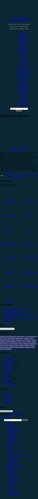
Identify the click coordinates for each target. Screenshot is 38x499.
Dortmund (2, 340)
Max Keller (23, 102)
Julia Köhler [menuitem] (12, 484)
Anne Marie (3, 337)
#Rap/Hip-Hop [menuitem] (13, 459)
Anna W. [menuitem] (11, 475)
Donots (31, 338)
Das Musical (26, 338)
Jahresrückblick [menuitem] (13, 438)
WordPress (11, 415)
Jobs (5, 398)
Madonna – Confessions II (12, 314)
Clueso (21, 338)
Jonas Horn (23, 93)
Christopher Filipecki (23, 87)
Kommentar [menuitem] (12, 439)
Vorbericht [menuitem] (11, 427)
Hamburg (24, 342)
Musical (2, 345)
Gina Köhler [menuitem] (12, 480)
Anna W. (23, 86)
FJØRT (20, 342)
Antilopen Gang (20, 337)
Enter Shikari (19, 340)
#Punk (23, 68)
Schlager (22, 345)
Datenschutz (8, 393)
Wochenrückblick (9, 385)
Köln (10, 344)
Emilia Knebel (23, 89)
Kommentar (23, 48)
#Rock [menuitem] (10, 448)
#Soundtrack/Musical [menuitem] (15, 464)
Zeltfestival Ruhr (7, 349)
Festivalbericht (23, 39)
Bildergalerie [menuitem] (12, 445)
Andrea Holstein (23, 84)
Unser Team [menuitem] (12, 470)
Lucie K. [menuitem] (11, 486)
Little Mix (26, 344)
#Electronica (23, 73)
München (6, 345)
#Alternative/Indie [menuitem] (14, 452)
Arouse (20, 415)
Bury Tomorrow (12, 338)
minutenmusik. (19, 19)
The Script (26, 345)
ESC (23, 340)
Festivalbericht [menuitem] (13, 431)
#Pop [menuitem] (9, 450)
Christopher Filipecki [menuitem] (15, 477)
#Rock (23, 57)
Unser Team (23, 80)
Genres (21, 55)
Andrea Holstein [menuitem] (13, 473)
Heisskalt (29, 342)
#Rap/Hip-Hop (23, 70)
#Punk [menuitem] (10, 457)
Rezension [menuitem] (11, 425)
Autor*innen (21, 78)
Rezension (23, 34)
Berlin (26, 337)
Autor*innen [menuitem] (8, 468)
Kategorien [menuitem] (7, 423)
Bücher (6, 358)
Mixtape (6, 374)
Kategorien (20, 32)
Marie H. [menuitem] (11, 487)
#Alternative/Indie (23, 61)
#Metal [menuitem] (10, 454)
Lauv (12, 344)
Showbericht (23, 41)
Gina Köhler (23, 91)
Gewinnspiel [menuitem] (12, 436)
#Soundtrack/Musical (23, 75)
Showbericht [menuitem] (12, 432)
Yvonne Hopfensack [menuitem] (14, 495)
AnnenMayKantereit (11, 337)
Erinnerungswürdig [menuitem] (14, 443)
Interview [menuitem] (11, 434)
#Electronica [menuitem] (12, 463)
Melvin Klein (23, 103)
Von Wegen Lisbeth (19, 347)
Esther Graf (28, 340)
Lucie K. (23, 96)
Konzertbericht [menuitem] (13, 429)
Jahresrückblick (23, 46)
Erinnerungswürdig (23, 52)
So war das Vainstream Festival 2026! (16, 312)
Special (23, 50)
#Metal (23, 62)
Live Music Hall (33, 344)
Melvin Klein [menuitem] (12, 493)
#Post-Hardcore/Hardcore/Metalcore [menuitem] (19, 455)
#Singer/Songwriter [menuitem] (14, 461)
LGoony (21, 344)
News (6, 376)
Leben (6, 373)
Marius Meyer (23, 100)
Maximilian (7, 175)
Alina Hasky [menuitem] (12, 471)
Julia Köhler (23, 94)
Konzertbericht (23, 38)
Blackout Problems (32, 337)
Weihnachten (27, 347)
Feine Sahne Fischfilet (12, 342)
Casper (17, 338)
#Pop (23, 59)
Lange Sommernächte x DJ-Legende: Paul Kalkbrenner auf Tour (17, 309)
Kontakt (6, 402)
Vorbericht (23, 36)
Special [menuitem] (10, 441)
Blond (1, 338)
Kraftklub (6, 344)
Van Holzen (11, 347)
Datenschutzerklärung (8, 328)
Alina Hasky (23, 82)
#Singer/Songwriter (23, 71)
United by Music (4, 347)
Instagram (34, 342)
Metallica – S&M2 (19, 148)
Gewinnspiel (23, 45)
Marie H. (23, 98)
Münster (11, 345)
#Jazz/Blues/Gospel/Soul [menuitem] (16, 466)
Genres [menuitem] (6, 447)
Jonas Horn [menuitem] (11, 482)
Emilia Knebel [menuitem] (12, 479)
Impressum (7, 396)
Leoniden (16, 344)
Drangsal (7, 340)
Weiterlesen (9, 172)
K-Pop (1, 344)
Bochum (5, 338)
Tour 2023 (32, 345)
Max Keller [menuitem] (11, 491)
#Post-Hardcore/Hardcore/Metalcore (25, 65)
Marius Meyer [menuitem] (12, 489)
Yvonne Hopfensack (22, 105)
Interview (23, 43)
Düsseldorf (12, 340)
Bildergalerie (23, 54)
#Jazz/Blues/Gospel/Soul (24, 77)
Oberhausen (16, 345)
